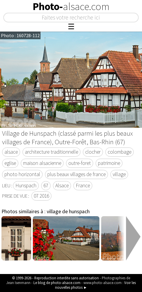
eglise (10, 163)
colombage (119, 152)
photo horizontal (22, 174)
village (119, 174)
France (83, 185)
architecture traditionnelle (51, 152)
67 (45, 185)
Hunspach (25, 185)
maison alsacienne (42, 163)
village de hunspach (68, 211)
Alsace (62, 185)
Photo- (71, 6)
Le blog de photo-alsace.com (56, 282)
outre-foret (79, 163)
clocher (93, 152)
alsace (11, 152)
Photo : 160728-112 (20, 35)
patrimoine (109, 163)
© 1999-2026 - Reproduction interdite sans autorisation (55, 277)
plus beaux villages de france (76, 174)
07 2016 (41, 196)
